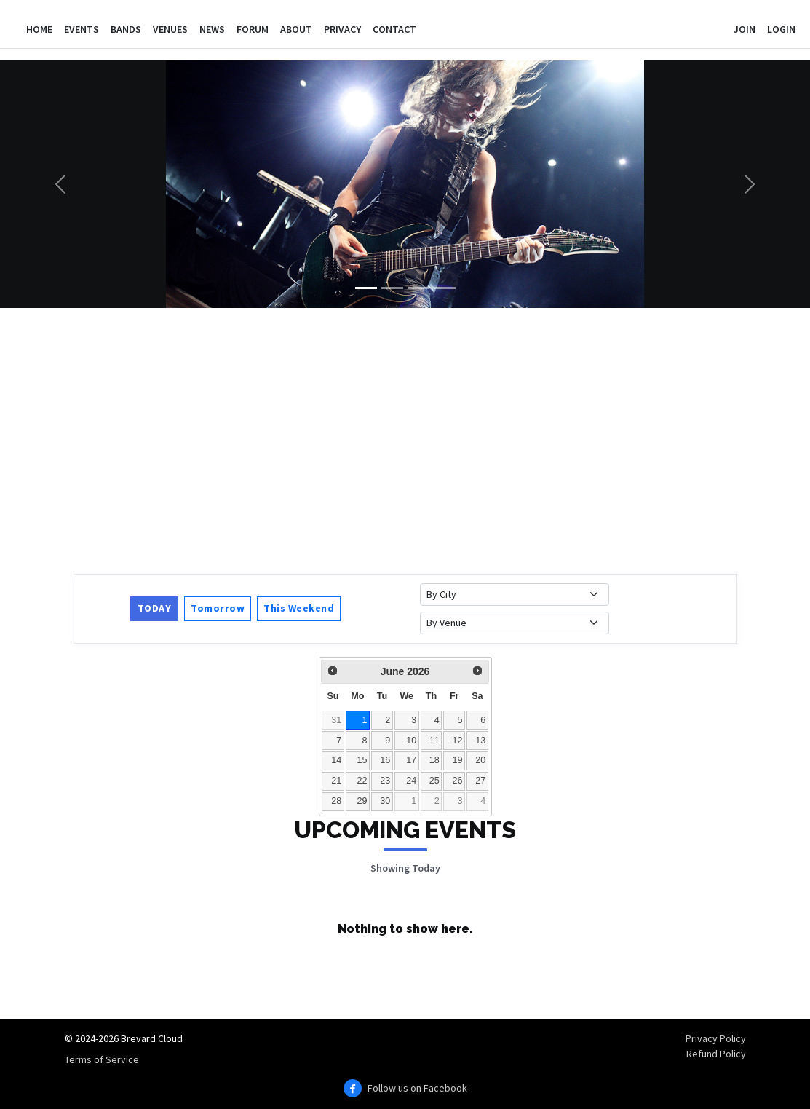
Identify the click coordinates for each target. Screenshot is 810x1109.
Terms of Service (102, 1059)
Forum (253, 29)
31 (336, 720)
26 (457, 780)
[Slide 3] (418, 288)
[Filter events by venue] (514, 623)
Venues (170, 29)
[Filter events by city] (514, 594)
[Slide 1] (366, 288)
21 (336, 780)
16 (385, 760)
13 (480, 740)
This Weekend (298, 608)
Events (81, 29)
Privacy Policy (716, 1038)
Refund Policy (716, 1053)
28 (336, 801)
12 (457, 740)
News (212, 29)
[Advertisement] (405, 439)
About (296, 29)
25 (434, 780)
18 (434, 760)
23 (385, 780)
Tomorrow (218, 608)
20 (480, 760)
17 (411, 760)
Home (39, 29)
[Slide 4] (445, 288)
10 (411, 740)
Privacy (342, 29)
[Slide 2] (392, 288)
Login (781, 29)
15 (362, 760)
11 (434, 740)
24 (411, 780)
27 (480, 780)
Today (155, 608)
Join (744, 29)
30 (385, 801)
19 (457, 760)
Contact (394, 29)
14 (336, 760)
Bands (126, 29)
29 (362, 801)
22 (362, 780)
